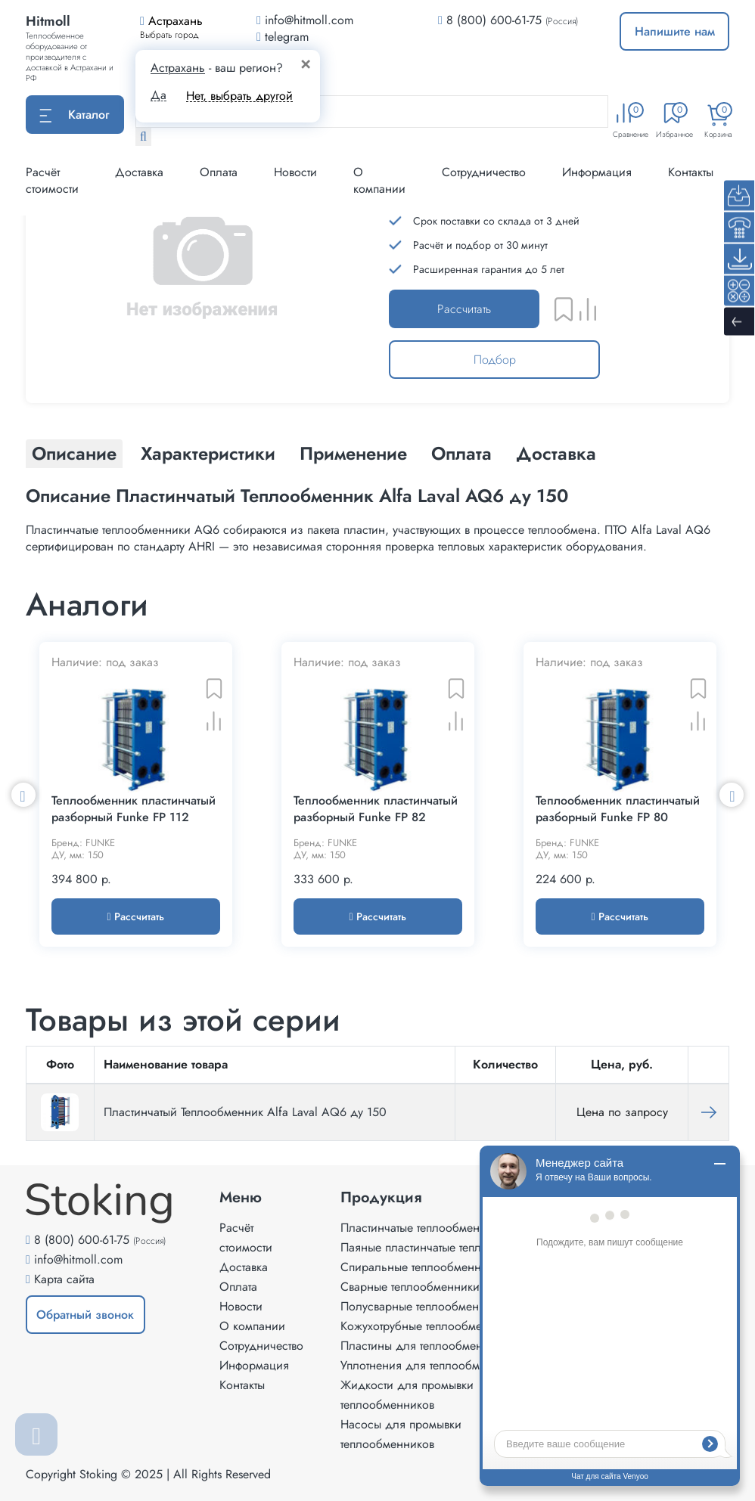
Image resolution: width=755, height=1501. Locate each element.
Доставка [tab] (556, 453)
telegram (282, 36)
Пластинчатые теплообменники (422, 1227)
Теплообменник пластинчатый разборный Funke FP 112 (133, 809)
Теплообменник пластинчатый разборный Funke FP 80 (618, 809)
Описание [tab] (74, 453)
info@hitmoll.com (78, 1259)
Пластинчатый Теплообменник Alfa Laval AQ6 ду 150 (245, 1112)
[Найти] (143, 137)
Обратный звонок (85, 1314)
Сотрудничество (484, 172)
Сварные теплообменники (410, 1286)
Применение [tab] (353, 453)
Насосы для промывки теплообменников (400, 1434)
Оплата (219, 172)
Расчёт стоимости (52, 180)
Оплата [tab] (461, 453)
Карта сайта (64, 1279)
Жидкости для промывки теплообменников (407, 1394)
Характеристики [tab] (208, 453)
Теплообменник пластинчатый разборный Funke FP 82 (376, 809)
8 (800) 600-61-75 (494, 20)
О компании (379, 180)
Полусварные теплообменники (422, 1306)
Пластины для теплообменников (427, 1345)
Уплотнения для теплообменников (432, 1365)
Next (731, 795)
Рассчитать (464, 309)
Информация (597, 172)
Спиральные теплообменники (420, 1267)
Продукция (381, 1197)
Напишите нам (675, 31)
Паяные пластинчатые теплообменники (444, 1247)
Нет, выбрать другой (239, 95)
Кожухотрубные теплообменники (427, 1326)
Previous (23, 795)
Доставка (139, 172)
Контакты (690, 172)
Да (158, 95)
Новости (295, 172)
